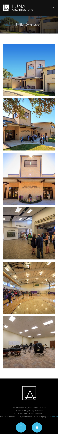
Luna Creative (52, 416)
